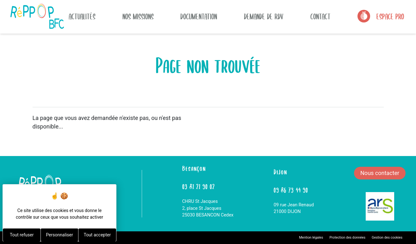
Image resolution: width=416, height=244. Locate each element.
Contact (320, 16)
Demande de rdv (263, 16)
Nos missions (138, 16)
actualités (82, 16)
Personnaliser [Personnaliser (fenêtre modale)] (59, 234)
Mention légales (311, 237)
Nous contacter (379, 173)
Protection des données (347, 237)
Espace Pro (390, 16)
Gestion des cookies (387, 237)
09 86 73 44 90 (291, 189)
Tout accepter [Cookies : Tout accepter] (97, 234)
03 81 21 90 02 (198, 186)
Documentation (198, 16)
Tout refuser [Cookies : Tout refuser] (22, 234)
